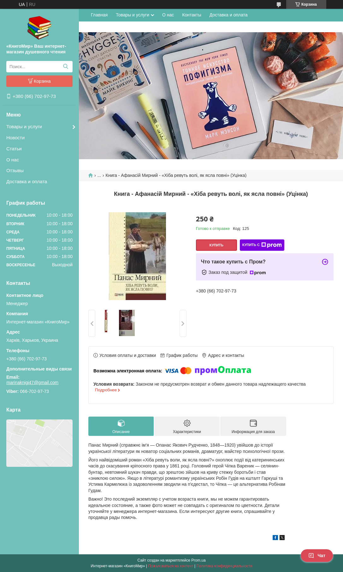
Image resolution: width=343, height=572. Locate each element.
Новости (15, 137)
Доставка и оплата (26, 181)
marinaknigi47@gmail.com (32, 382)
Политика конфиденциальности (224, 566)
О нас (12, 159)
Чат (316, 555)
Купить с (262, 245)
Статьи (14, 148)
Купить (216, 245)
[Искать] (65, 66)
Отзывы (15, 170)
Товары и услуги (24, 126)
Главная (99, 14)
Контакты (191, 14)
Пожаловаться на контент (170, 566)
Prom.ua (198, 560)
